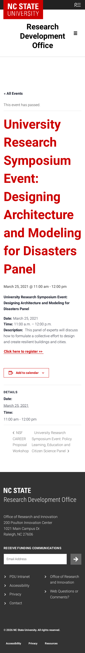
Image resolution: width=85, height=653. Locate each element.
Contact (16, 603)
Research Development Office (42, 36)
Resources (51, 643)
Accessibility (19, 585)
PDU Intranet (20, 576)
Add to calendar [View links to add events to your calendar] (27, 373)
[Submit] (75, 559)
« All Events (13, 93)
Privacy (15, 594)
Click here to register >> (23, 351)
